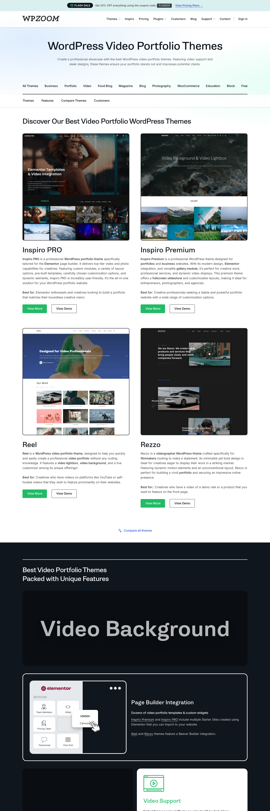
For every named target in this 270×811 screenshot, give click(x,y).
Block (231, 86)
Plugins (159, 19)
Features (47, 100)
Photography (161, 86)
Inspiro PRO (169, 719)
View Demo (64, 308)
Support (208, 19)
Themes (113, 19)
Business (51, 86)
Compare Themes (73, 100)
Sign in (243, 19)
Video (87, 86)
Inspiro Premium (142, 719)
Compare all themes (135, 530)
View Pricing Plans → (189, 5)
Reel (134, 734)
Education (213, 86)
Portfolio (70, 86)
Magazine (126, 86)
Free (244, 86)
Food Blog (105, 86)
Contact (225, 19)
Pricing (143, 19)
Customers (178, 19)
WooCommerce (188, 86)
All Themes (30, 86)
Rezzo (148, 734)
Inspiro (129, 19)
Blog (193, 19)
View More (34, 308)
